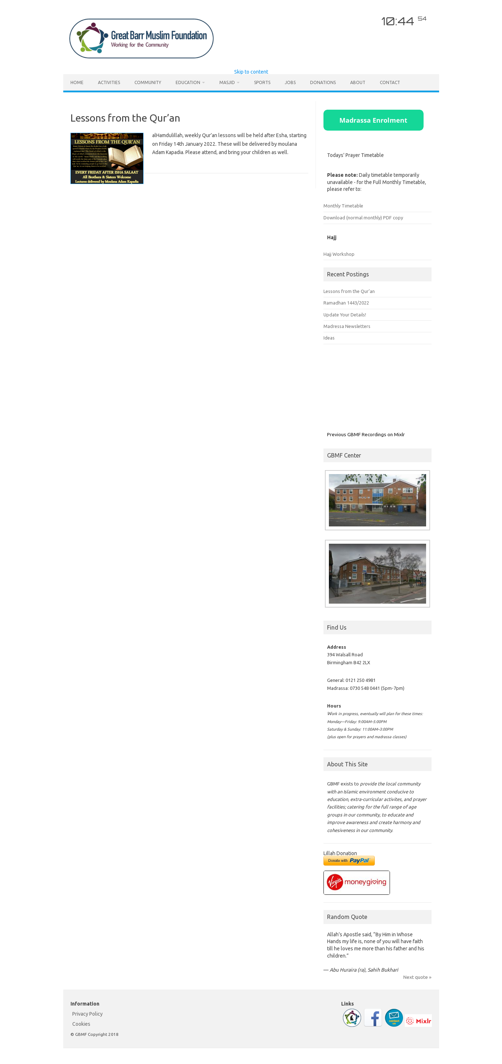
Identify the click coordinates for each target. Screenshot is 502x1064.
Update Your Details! (344, 314)
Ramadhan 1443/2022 (346, 302)
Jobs (290, 82)
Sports (262, 82)
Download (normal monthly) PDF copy (363, 217)
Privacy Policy (87, 1014)
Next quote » (417, 977)
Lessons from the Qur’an (125, 117)
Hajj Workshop (339, 254)
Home (76, 82)
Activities (109, 82)
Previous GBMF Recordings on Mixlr (366, 434)
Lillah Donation (340, 853)
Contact (390, 82)
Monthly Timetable (343, 205)
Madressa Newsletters (346, 326)
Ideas (329, 337)
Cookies (81, 1024)
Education (188, 82)
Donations (323, 82)
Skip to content (251, 72)
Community (147, 82)
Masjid (227, 82)
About (357, 82)
